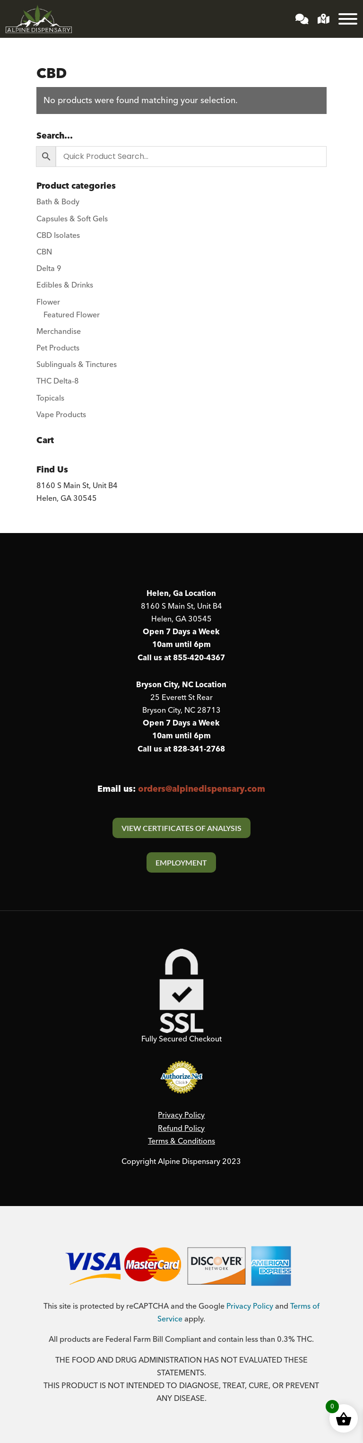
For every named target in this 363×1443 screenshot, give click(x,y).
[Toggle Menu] (347, 19)
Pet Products (57, 348)
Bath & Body (57, 202)
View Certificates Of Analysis (181, 827)
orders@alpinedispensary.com (201, 789)
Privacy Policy (181, 1115)
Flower (48, 302)
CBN (44, 252)
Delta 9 (48, 268)
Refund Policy (181, 1128)
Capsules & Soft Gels (72, 219)
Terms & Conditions (181, 1141)
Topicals (50, 398)
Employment (181, 862)
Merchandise (58, 331)
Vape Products (61, 414)
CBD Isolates (58, 235)
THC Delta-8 (57, 381)
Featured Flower (71, 315)
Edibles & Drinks (64, 285)
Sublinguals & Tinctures (76, 364)
